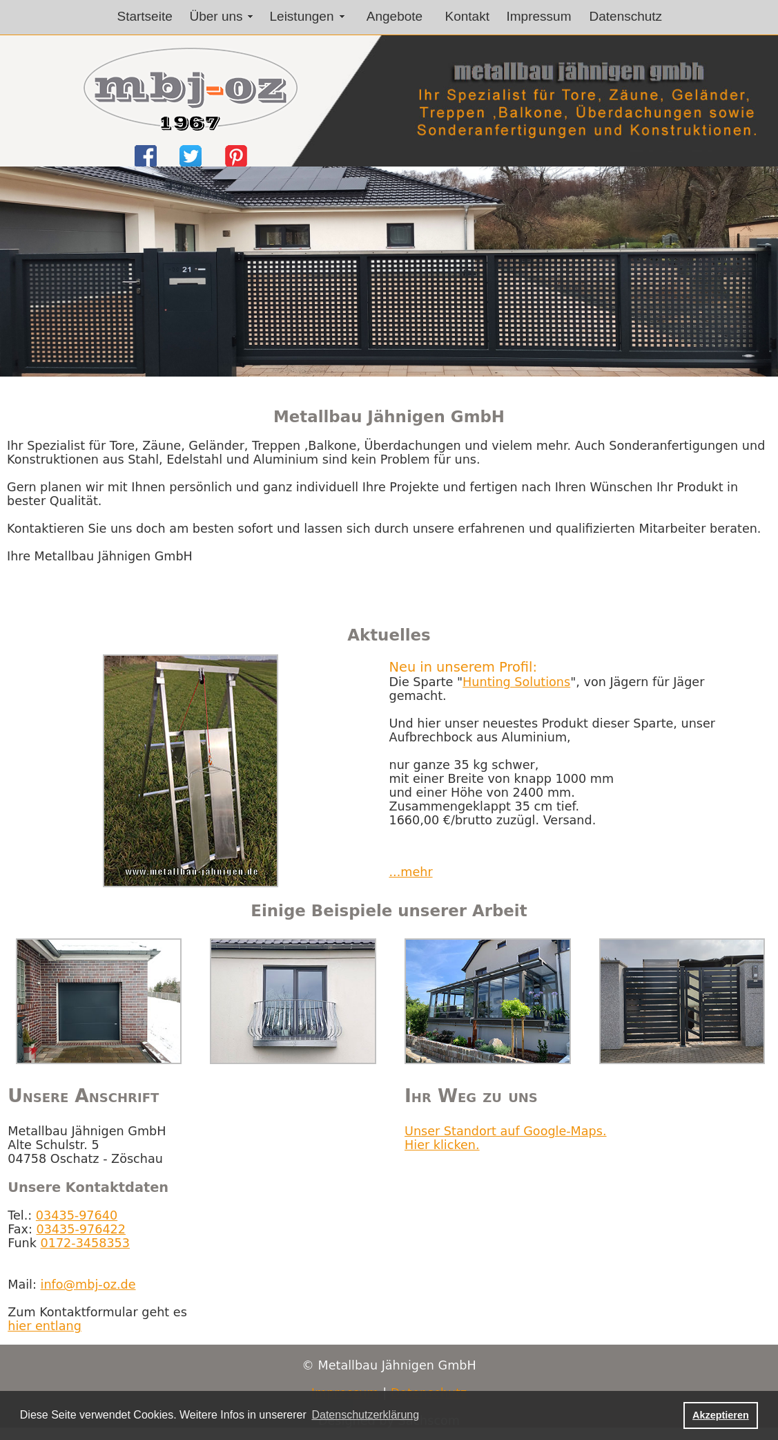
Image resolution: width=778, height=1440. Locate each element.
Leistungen (302, 16)
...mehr (410, 872)
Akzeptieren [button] (720, 1415)
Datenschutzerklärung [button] (365, 1415)
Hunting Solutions (516, 682)
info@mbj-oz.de (88, 1284)
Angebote (394, 16)
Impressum (539, 16)
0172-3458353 (85, 1243)
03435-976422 (80, 1229)
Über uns (216, 16)
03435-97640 (76, 1215)
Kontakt (467, 16)
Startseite (145, 16)
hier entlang (44, 1326)
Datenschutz (626, 16)
